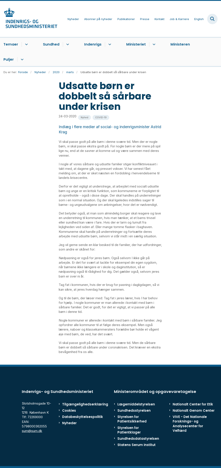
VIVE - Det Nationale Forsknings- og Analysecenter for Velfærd (190, 423)
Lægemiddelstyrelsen (136, 404)
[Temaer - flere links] (26, 44)
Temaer (10, 44)
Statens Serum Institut (136, 445)
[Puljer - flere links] (21, 59)
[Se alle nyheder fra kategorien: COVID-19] (101, 117)
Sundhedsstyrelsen (134, 410)
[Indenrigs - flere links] (109, 44)
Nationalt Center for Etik (193, 404)
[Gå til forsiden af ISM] (28, 19)
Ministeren (180, 44)
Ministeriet (136, 44)
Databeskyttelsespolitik (75, 416)
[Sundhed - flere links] (67, 44)
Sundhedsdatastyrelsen (138, 438)
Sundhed (51, 44)
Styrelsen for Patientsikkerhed (132, 419)
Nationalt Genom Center (194, 410)
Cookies (69, 410)
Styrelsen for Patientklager (129, 430)
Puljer (8, 59)
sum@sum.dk (32, 431)
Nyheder (69, 423)
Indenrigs (92, 44)
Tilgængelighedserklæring (75, 404)
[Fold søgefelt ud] (212, 19)
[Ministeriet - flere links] (153, 44)
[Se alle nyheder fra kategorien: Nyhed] (84, 117)
